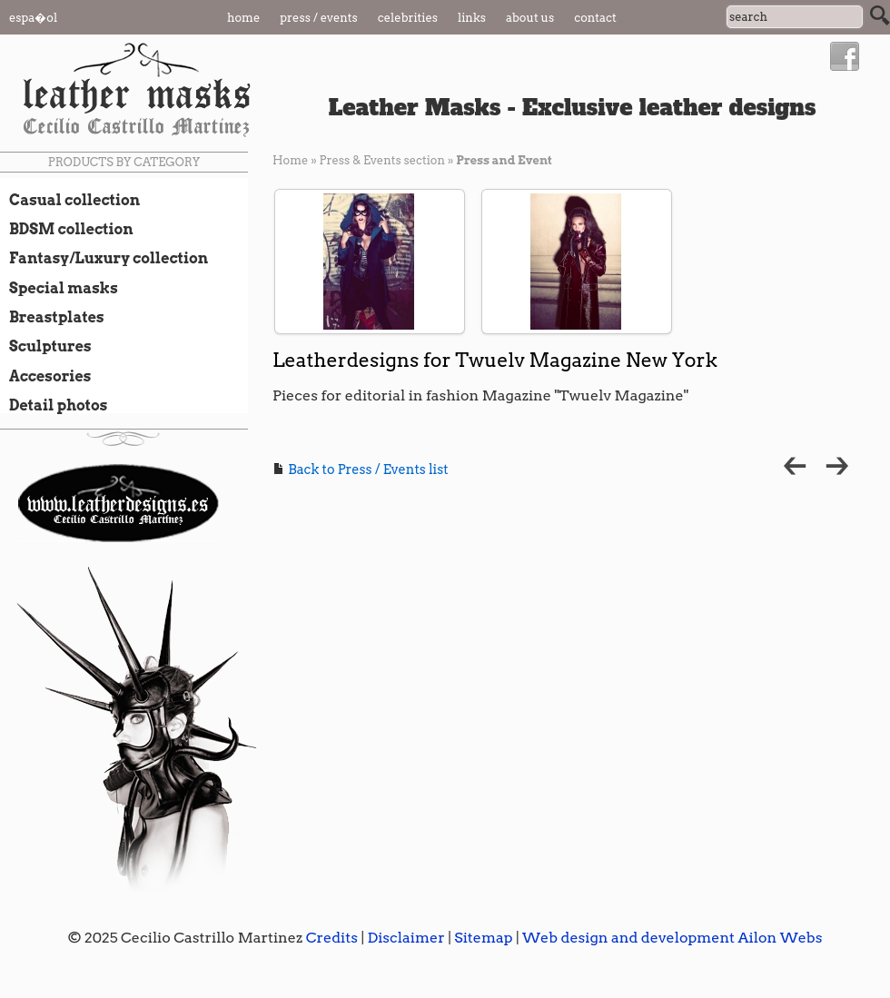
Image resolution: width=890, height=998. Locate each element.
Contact (595, 18)
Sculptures (46, 346)
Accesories (45, 376)
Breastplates (52, 317)
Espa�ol (33, 18)
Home (243, 18)
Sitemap (483, 937)
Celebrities (408, 18)
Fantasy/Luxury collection (104, 258)
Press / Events (319, 18)
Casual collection (70, 200)
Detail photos (53, 405)
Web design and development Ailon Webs (672, 937)
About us (530, 18)
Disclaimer (405, 937)
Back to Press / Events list (360, 469)
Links (472, 18)
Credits (332, 937)
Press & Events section (382, 160)
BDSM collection (67, 229)
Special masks (59, 288)
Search (880, 15)
